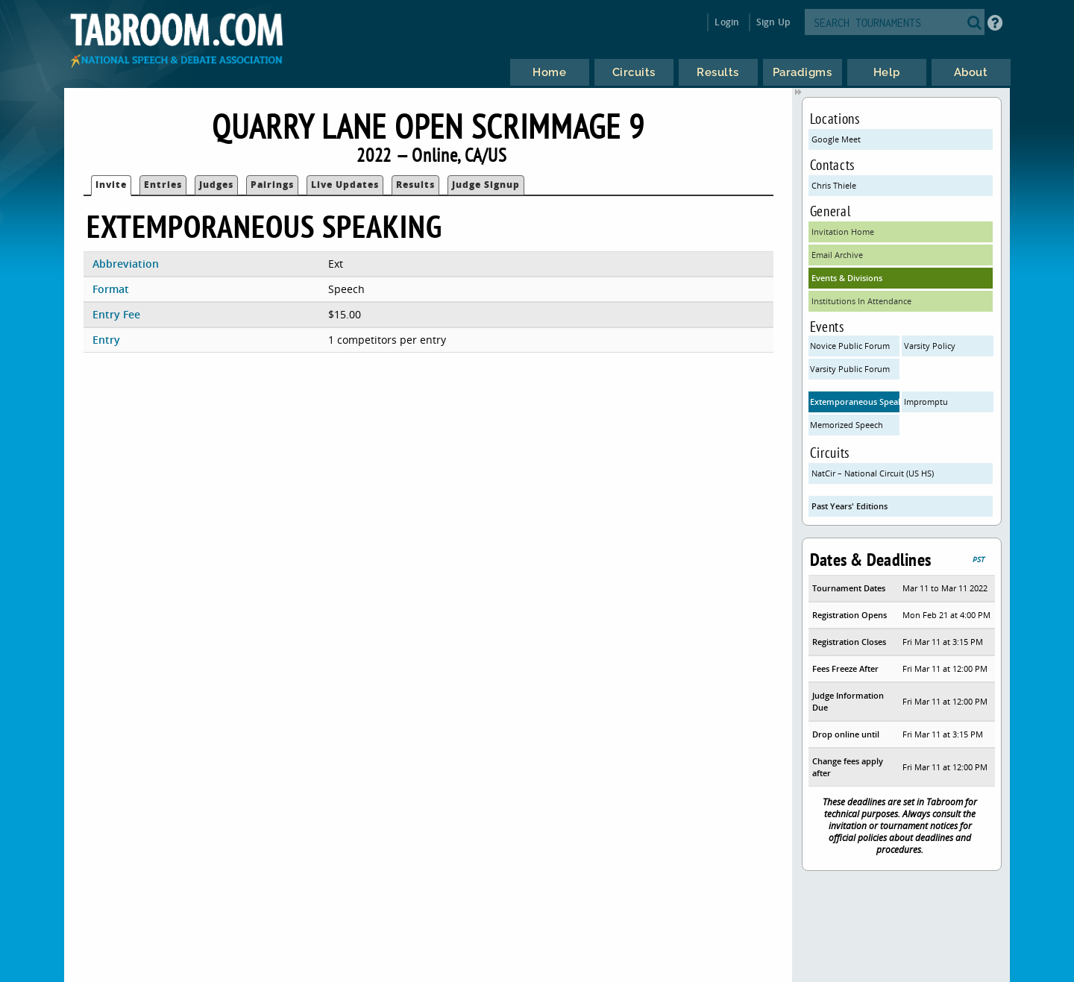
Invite (111, 184)
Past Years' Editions (849, 506)
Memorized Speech (846, 424)
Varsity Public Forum (850, 368)
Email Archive (837, 254)
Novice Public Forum (850, 345)
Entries (163, 184)
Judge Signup (486, 184)
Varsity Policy (929, 345)
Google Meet (836, 139)
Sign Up (773, 22)
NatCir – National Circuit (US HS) (872, 473)
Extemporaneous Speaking (854, 401)
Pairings (272, 184)
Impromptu (926, 401)
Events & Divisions (846, 277)
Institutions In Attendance (861, 300)
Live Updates (345, 184)
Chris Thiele (833, 185)
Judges (216, 184)
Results (415, 184)
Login (727, 22)
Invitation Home (842, 231)
